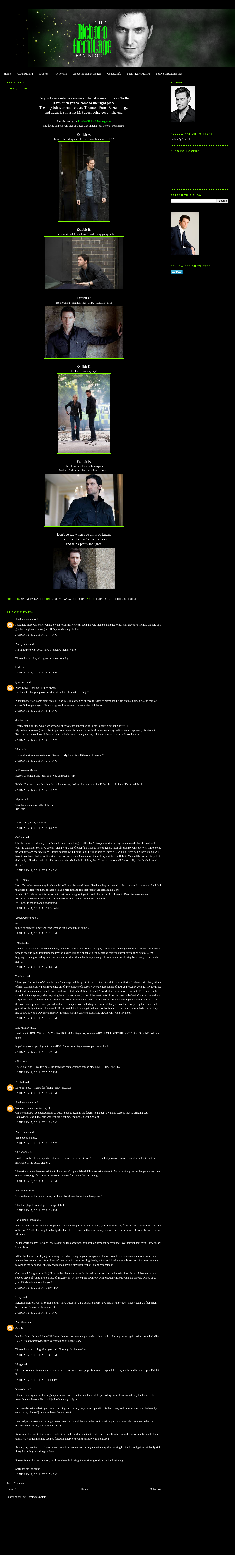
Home (7, 73)
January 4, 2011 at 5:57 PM (36, 1072)
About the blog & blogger (87, 73)
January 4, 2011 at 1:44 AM (36, 634)
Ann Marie (21, 1322)
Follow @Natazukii (181, 139)
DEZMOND (22, 1027)
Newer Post (13, 1489)
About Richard (25, 73)
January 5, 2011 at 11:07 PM (37, 1287)
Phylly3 (19, 1082)
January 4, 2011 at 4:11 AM (36, 672)
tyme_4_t (20, 682)
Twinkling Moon (24, 1219)
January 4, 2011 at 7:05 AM (36, 760)
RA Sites (43, 73)
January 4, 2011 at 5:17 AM (36, 710)
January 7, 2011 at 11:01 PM (37, 1380)
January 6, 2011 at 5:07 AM (36, 1312)
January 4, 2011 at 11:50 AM (37, 908)
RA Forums (61, 73)
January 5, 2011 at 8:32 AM (36, 1143)
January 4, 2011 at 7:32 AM (36, 790)
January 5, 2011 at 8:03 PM (36, 1210)
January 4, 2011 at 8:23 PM (36, 1093)
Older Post (155, 1489)
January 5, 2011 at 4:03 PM (36, 1181)
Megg (18, 1364)
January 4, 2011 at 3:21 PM (36, 1018)
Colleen (19, 837)
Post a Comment (16, 1483)
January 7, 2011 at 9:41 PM (36, 1355)
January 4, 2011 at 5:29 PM (36, 1051)
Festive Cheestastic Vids (169, 73)
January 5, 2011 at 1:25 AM (36, 1122)
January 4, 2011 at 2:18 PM (36, 967)
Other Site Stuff (126, 599)
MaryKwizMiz (23, 917)
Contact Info (114, 73)
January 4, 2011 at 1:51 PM (36, 933)
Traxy (18, 1297)
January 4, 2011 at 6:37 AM (36, 740)
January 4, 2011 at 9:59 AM (36, 870)
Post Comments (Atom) (34, 1496)
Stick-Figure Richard (138, 73)
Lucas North (104, 599)
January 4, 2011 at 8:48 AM (36, 828)
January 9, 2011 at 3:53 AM (36, 1474)
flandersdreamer (24, 619)
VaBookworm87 (24, 770)
